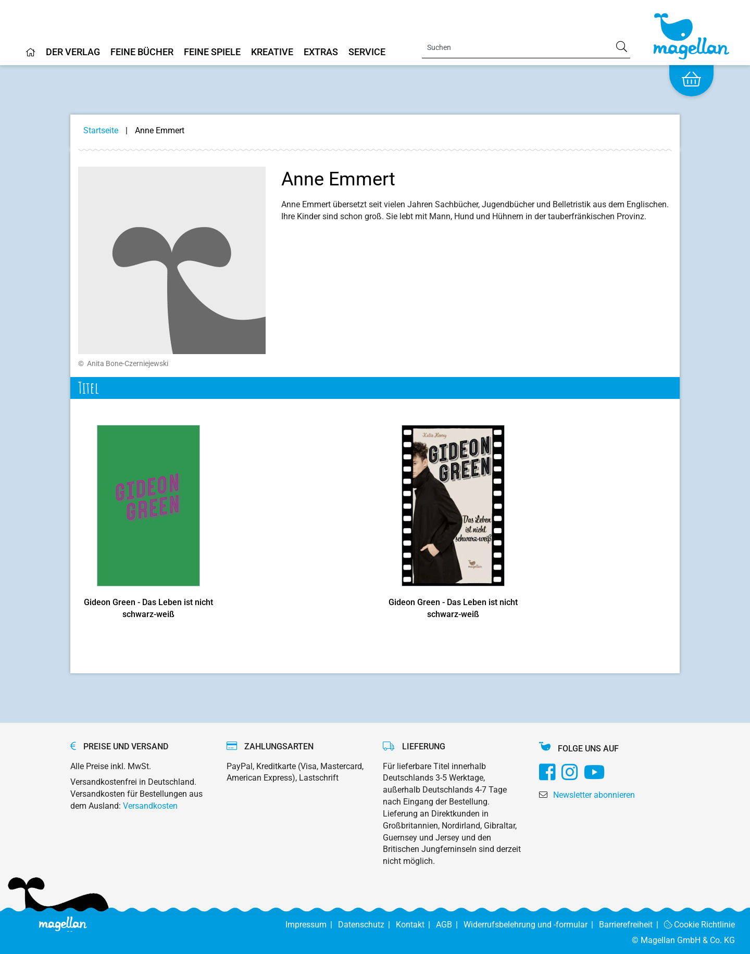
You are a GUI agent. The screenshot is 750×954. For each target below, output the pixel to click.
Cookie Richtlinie (699, 925)
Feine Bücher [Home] (141, 52)
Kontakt (416, 925)
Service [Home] (366, 52)
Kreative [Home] (272, 52)
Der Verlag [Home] (73, 52)
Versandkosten (150, 806)
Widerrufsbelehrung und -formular (531, 925)
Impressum (311, 925)
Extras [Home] (321, 52)
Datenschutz (367, 925)
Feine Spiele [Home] (212, 52)
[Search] (526, 47)
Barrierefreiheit (631, 925)
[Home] (30, 56)
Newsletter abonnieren (594, 795)
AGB (450, 925)
